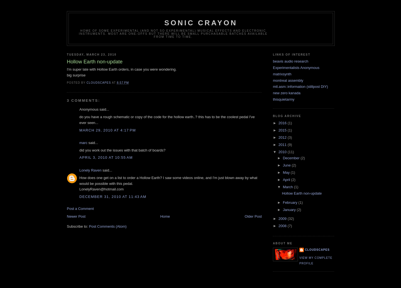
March (288, 187)
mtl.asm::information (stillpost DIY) (300, 87)
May (287, 172)
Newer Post (76, 216)
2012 (283, 137)
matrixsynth (282, 74)
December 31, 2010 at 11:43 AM (112, 197)
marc (83, 143)
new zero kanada (286, 93)
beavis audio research (290, 61)
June (287, 165)
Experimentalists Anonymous (296, 68)
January (290, 210)
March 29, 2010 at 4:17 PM (107, 130)
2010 (283, 152)
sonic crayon (200, 23)
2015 (283, 130)
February (291, 202)
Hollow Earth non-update (302, 193)
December (292, 158)
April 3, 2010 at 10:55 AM (106, 157)
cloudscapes (317, 249)
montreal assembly (288, 80)
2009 (283, 219)
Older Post (253, 216)
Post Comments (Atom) (108, 226)
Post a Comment (80, 209)
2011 (283, 145)
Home (165, 216)
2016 (283, 123)
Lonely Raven (90, 170)
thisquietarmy (283, 99)
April (287, 180)
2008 (283, 226)
